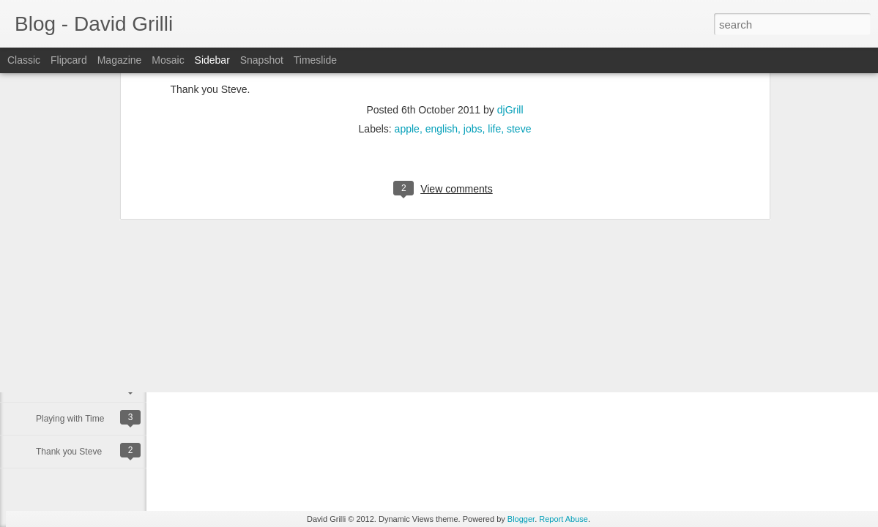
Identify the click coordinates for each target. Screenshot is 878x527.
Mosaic (168, 60)
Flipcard (69, 60)
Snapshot (261, 60)
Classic (23, 60)
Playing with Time (70, 419)
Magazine (119, 60)
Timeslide (315, 60)
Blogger (521, 519)
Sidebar (212, 60)
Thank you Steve (69, 451)
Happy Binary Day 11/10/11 (90, 386)
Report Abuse (563, 519)
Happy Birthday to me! (79, 353)
